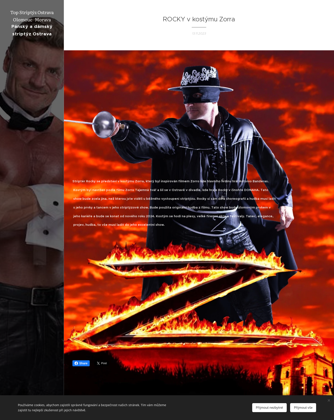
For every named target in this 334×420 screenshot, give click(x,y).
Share (81, 363)
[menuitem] (32, 187)
